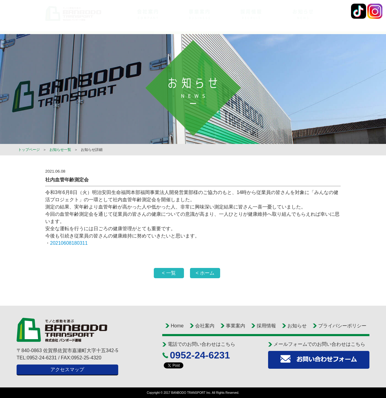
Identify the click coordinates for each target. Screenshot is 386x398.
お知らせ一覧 (60, 150)
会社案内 (204, 325)
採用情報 (266, 325)
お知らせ (297, 325)
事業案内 (235, 325)
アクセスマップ (67, 369)
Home (177, 325)
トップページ (29, 150)
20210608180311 (69, 243)
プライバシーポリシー (342, 325)
